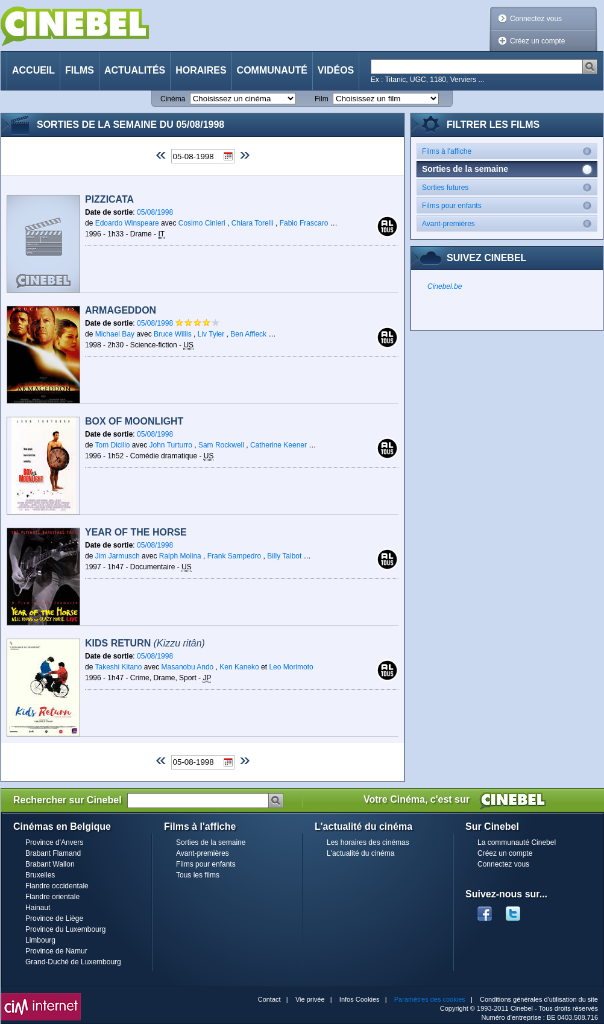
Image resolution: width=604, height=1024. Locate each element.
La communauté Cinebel (516, 842)
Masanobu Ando (188, 667)
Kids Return (145, 643)
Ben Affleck (248, 334)
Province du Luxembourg (65, 929)
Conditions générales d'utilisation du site (539, 999)
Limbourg (40, 940)
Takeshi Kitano (118, 667)
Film (322, 99)
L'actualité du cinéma (360, 853)
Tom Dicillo (112, 445)
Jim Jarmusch (117, 556)
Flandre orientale (52, 897)
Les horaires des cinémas (368, 842)
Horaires (200, 70)
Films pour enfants (509, 205)
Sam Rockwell (221, 445)
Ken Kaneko (239, 667)
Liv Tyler (211, 334)
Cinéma (172, 99)
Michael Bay (114, 334)
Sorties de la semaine (210, 842)
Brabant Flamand (53, 853)
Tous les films (197, 875)
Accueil (33, 70)
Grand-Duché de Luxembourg (73, 962)
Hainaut (37, 907)
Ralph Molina (180, 556)
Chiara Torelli (252, 223)
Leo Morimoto (291, 667)
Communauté (272, 70)
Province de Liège (54, 918)
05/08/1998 (155, 212)
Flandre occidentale (57, 886)
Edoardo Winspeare (127, 223)
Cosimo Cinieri (201, 223)
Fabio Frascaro (304, 223)
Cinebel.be (444, 286)
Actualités (134, 70)
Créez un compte (537, 41)
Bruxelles (40, 875)
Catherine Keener (278, 445)
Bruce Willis (173, 334)
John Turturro (170, 445)
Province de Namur (56, 951)
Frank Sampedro (234, 556)
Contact (269, 999)
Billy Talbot (284, 556)
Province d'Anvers (54, 842)
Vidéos (336, 70)
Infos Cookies (359, 999)
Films (79, 70)
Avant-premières (509, 223)
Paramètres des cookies (429, 999)
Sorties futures (509, 187)
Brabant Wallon (50, 864)
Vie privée (310, 999)
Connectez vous (536, 18)
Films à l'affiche (509, 151)
